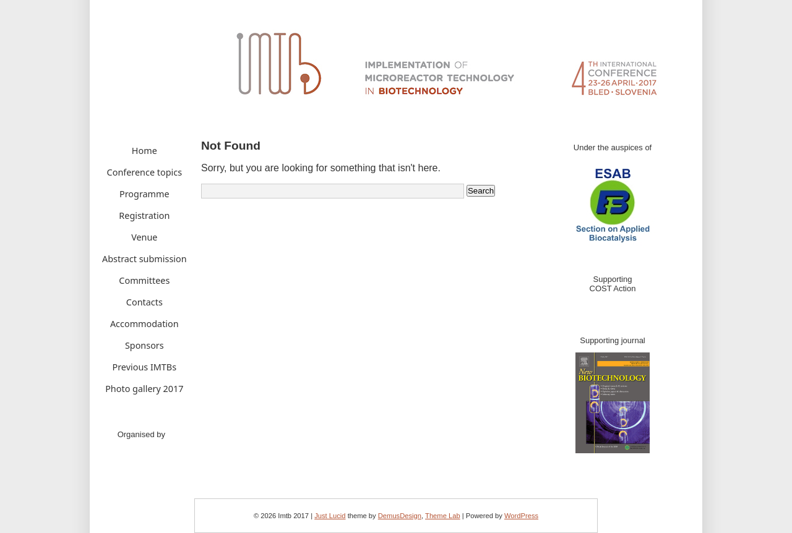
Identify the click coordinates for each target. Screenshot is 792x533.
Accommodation (144, 324)
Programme (144, 194)
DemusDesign (399, 515)
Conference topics (144, 172)
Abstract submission (144, 259)
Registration (144, 215)
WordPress (521, 515)
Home (144, 150)
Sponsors (144, 345)
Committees (144, 280)
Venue (144, 237)
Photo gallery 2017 (144, 388)
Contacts (144, 302)
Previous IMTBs (144, 367)
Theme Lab (442, 515)
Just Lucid (329, 515)
